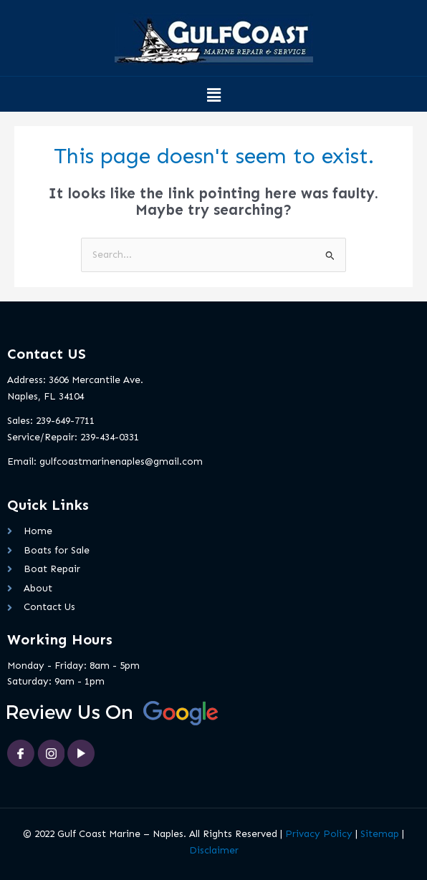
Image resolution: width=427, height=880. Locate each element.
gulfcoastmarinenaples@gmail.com (121, 461)
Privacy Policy (318, 834)
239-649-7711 (65, 421)
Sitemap (379, 834)
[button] (213, 96)
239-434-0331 (109, 437)
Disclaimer (214, 850)
